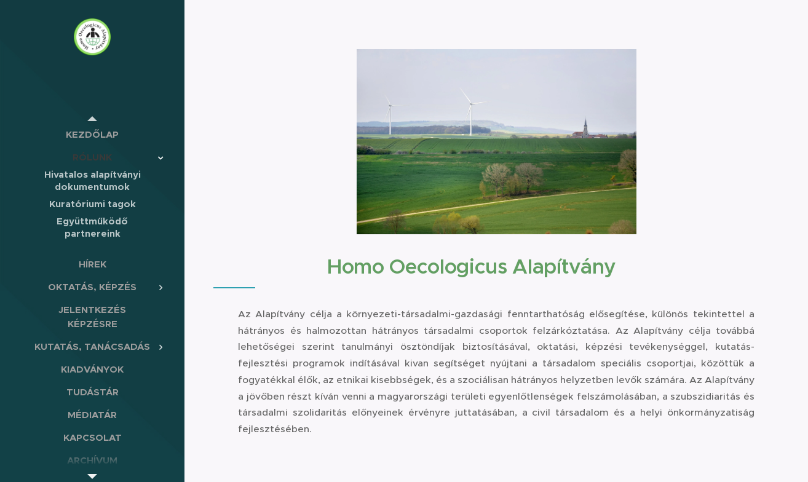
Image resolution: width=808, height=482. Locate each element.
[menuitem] (92, 134)
